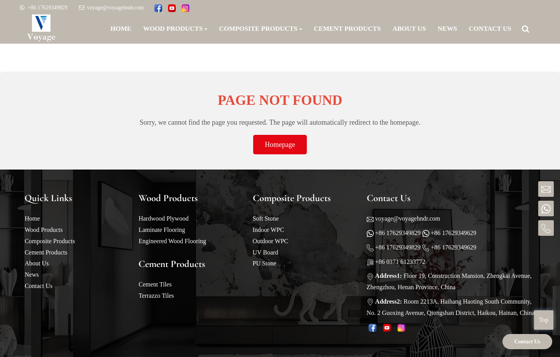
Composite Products (49, 241)
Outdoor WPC (271, 241)
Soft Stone (266, 218)
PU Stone (264, 263)
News (31, 274)
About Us (36, 263)
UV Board (265, 252)
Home (32, 218)
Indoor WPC (268, 229)
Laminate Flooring (161, 229)
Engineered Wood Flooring (172, 241)
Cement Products (45, 252)
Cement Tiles (155, 284)
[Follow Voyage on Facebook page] (158, 8)
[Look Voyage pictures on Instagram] (185, 8)
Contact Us (38, 286)
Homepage (280, 144)
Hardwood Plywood (163, 218)
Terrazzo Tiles (156, 295)
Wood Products (43, 229)
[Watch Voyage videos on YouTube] (172, 8)
